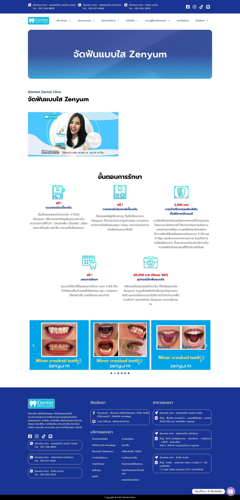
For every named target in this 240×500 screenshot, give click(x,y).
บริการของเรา (86, 21)
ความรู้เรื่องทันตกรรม (157, 21)
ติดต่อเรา (202, 21)
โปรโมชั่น (132, 21)
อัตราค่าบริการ (111, 21)
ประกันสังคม (183, 20)
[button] (33, 346)
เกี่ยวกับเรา (63, 21)
